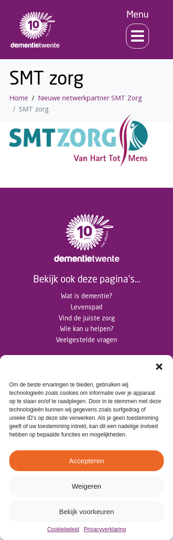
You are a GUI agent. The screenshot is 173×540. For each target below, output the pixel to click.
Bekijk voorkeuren (86, 511)
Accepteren (86, 461)
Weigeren (86, 486)
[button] (159, 366)
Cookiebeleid (63, 530)
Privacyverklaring (105, 530)
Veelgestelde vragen (86, 339)
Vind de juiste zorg (87, 317)
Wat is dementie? (86, 295)
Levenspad (86, 306)
